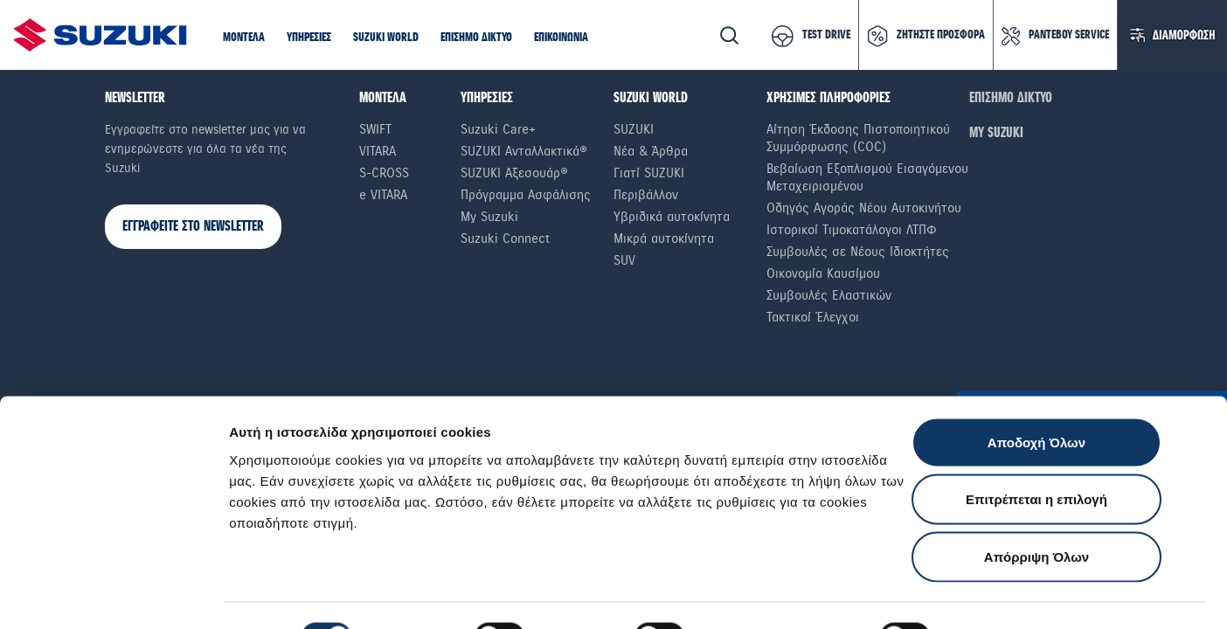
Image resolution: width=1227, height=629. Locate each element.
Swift (375, 129)
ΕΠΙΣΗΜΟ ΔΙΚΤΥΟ (1010, 98)
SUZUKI (634, 129)
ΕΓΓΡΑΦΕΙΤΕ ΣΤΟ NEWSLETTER (193, 227)
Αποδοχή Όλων (1036, 399)
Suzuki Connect (505, 238)
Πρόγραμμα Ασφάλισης (526, 195)
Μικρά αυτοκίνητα (664, 238)
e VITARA (383, 195)
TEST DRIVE (826, 35)
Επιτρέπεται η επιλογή (1036, 457)
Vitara (377, 151)
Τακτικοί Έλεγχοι (812, 317)
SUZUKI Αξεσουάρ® (514, 173)
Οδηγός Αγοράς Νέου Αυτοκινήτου (863, 208)
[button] (244, 38)
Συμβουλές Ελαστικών (828, 295)
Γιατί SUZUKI (649, 173)
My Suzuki (489, 217)
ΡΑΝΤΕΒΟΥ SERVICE (1069, 35)
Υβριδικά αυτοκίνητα (672, 217)
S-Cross (384, 173)
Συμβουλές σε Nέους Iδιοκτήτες (857, 251)
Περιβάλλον (646, 195)
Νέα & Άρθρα (651, 151)
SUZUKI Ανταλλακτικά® (524, 151)
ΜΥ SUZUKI (996, 133)
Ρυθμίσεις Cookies (1021, 594)
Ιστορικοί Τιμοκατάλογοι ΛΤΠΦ (851, 230)
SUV (624, 260)
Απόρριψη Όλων (1036, 514)
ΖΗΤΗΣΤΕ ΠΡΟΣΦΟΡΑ (941, 35)
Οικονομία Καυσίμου (823, 273)
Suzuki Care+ (498, 129)
